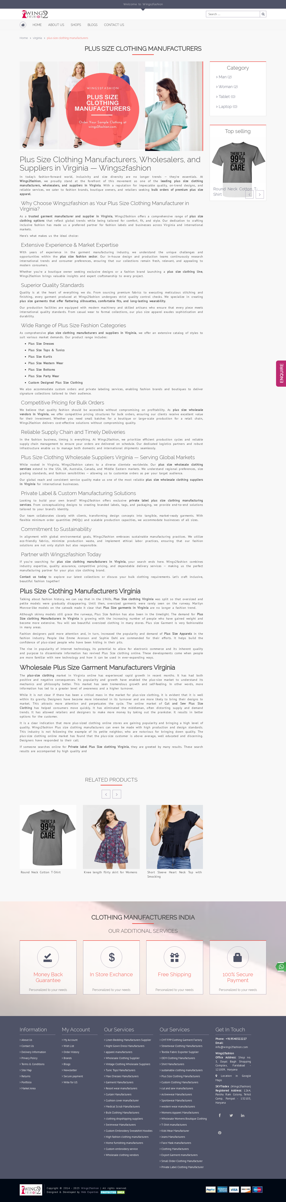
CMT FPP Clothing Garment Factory (181, 1040)
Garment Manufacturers (118, 1082)
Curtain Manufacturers (117, 1094)
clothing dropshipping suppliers (123, 1118)
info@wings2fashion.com (231, 1047)
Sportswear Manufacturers (176, 1100)
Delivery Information (33, 1052)
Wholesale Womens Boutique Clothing (183, 1118)
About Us (56, 25)
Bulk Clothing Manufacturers (121, 1112)
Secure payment (72, 1076)
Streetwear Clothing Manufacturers (181, 1046)
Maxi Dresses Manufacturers (121, 1076)
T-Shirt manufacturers (173, 1125)
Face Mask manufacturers (175, 1143)
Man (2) (224, 77)
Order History (70, 1052)
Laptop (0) (226, 106)
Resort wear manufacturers (120, 1088)
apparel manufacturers (118, 1052)
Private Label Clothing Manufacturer (182, 1167)
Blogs (93, 25)
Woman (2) (227, 86)
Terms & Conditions (32, 1064)
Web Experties (89, 1192)
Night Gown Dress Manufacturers (124, 1046)
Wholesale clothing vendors (121, 1155)
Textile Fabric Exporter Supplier (179, 1052)
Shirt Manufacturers (172, 1064)
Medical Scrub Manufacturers (122, 1106)
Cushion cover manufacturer (121, 1100)
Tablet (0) (225, 96)
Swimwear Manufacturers (120, 1125)
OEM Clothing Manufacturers (177, 1058)
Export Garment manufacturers (179, 1155)
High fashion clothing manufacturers (126, 1137)
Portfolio (26, 1082)
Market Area (27, 1088)
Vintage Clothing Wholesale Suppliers (127, 1064)
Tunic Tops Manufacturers (119, 1070)
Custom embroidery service (121, 1149)
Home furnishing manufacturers (123, 1143)
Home (37, 25)
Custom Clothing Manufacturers (179, 1082)
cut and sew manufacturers (176, 1088)
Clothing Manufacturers (174, 1149)
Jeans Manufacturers (172, 1137)
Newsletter (69, 1070)
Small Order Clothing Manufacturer (181, 1161)
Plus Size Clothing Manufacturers (180, 1076)
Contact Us (114, 25)
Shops (76, 25)
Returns (25, 1076)
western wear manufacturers (177, 1106)
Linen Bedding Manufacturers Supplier (127, 1040)
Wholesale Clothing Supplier (122, 1058)
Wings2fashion (90, 1188)
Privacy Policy (28, 1058)
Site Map (26, 1070)
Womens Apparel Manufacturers (179, 1112)
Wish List (68, 1046)
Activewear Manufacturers (176, 1094)
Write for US (69, 1082)
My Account (69, 1040)
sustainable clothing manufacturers (181, 1070)
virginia (37, 38)
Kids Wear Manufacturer (174, 1131)
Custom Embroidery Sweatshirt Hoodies (128, 1131)
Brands (67, 1058)
